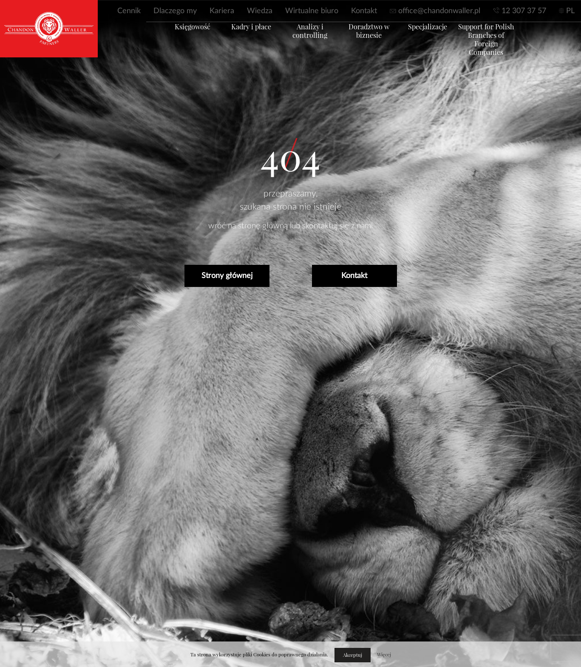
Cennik (129, 11)
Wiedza (259, 11)
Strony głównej (226, 276)
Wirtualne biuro (311, 11)
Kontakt (364, 11)
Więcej (384, 655)
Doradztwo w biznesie (372, 41)
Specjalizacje (439, 37)
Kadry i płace (240, 37)
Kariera (222, 11)
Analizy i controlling (306, 37)
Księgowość (173, 37)
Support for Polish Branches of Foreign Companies (505, 45)
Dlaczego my (175, 11)
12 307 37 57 (524, 11)
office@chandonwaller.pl (439, 11)
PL (570, 11)
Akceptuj (352, 655)
